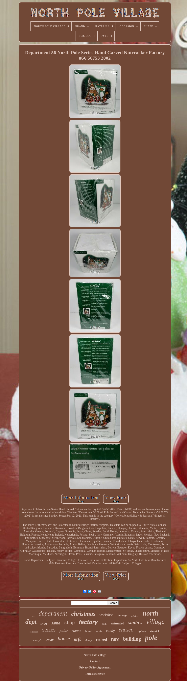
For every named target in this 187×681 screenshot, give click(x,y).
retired (101, 639)
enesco (126, 630)
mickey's (37, 640)
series (48, 629)
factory (88, 622)
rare (115, 639)
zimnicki (155, 631)
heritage (122, 615)
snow (44, 623)
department (53, 613)
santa (55, 623)
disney (89, 640)
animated (117, 623)
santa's (135, 622)
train (104, 623)
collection (33, 631)
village (155, 621)
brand (88, 631)
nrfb (77, 639)
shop (69, 622)
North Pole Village (95, 655)
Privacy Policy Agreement (94, 667)
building (132, 639)
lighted (142, 631)
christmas (83, 613)
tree (32, 616)
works (99, 631)
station (76, 631)
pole (151, 638)
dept (31, 621)
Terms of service (95, 673)
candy (110, 631)
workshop (106, 615)
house (64, 639)
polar (64, 630)
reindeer (135, 616)
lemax (50, 640)
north (150, 613)
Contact (95, 661)
